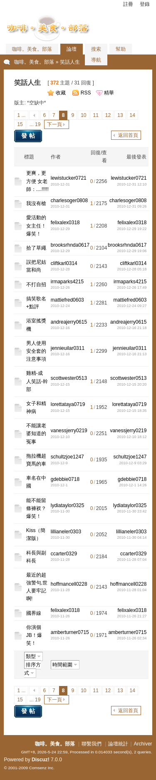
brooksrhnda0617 (70, 245)
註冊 (128, 4)
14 (132, 115)
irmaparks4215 (67, 282)
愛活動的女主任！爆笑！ (36, 225)
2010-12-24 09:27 (131, 306)
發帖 (29, 135)
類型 (31, 656)
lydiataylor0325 (67, 505)
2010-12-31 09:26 (131, 206)
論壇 (72, 49)
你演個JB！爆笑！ (34, 635)
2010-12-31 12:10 (131, 184)
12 (108, 115)
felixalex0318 (65, 222)
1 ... (21, 115)
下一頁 (54, 124)
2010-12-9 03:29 (132, 463)
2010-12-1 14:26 (132, 485)
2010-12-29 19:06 (131, 251)
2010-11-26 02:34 (131, 638)
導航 (96, 60)
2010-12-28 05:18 (131, 269)
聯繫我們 (92, 744)
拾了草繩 (36, 248)
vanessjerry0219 (69, 430)
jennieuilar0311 (67, 348)
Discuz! (41, 760)
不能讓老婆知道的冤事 (36, 433)
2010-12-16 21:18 (131, 328)
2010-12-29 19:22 (131, 229)
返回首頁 (128, 135)
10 (83, 115)
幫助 (121, 49)
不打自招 (36, 284)
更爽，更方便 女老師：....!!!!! (37, 181)
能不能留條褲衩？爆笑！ (36, 508)
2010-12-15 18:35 (131, 411)
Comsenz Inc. (41, 767)
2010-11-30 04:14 (131, 537)
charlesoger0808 (69, 200)
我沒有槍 (36, 203)
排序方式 (32, 669)
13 (120, 115)
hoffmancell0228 (69, 584)
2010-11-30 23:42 (131, 511)
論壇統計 (118, 744)
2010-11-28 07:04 (131, 559)
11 (96, 115)
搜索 (96, 49)
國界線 (33, 613)
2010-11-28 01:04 (131, 590)
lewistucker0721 (69, 178)
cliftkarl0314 (64, 263)
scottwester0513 (69, 378)
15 (19, 124)
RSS (86, 93)
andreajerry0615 (69, 322)
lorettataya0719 (68, 404)
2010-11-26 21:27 (131, 616)
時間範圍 (62, 665)
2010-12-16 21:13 (131, 354)
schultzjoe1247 (67, 457)
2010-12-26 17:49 (131, 287)
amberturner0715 (70, 632)
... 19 (35, 124)
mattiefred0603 (67, 300)
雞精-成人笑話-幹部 (37, 381)
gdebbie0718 (65, 479)
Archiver (143, 744)
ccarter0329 (64, 554)
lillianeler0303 (66, 532)
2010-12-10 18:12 (131, 437)
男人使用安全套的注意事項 (36, 351)
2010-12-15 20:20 (131, 384)
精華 (109, 93)
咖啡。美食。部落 (32, 49)
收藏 (61, 93)
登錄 (145, 4)
